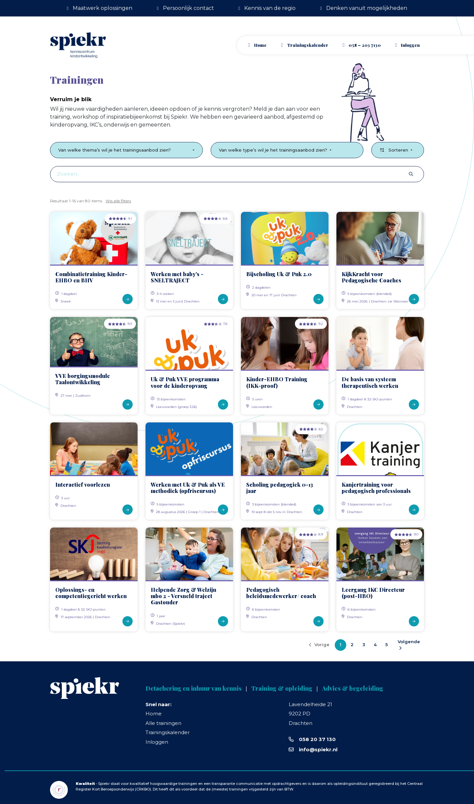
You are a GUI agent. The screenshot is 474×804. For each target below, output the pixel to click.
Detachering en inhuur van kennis (193, 688)
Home (260, 45)
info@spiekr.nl (318, 749)
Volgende (409, 644)
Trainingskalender (307, 45)
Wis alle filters (118, 200)
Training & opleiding (281, 688)
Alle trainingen (163, 723)
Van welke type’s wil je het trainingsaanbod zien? (274, 150)
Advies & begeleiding (352, 688)
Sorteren (394, 150)
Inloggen (156, 742)
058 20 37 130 (317, 739)
